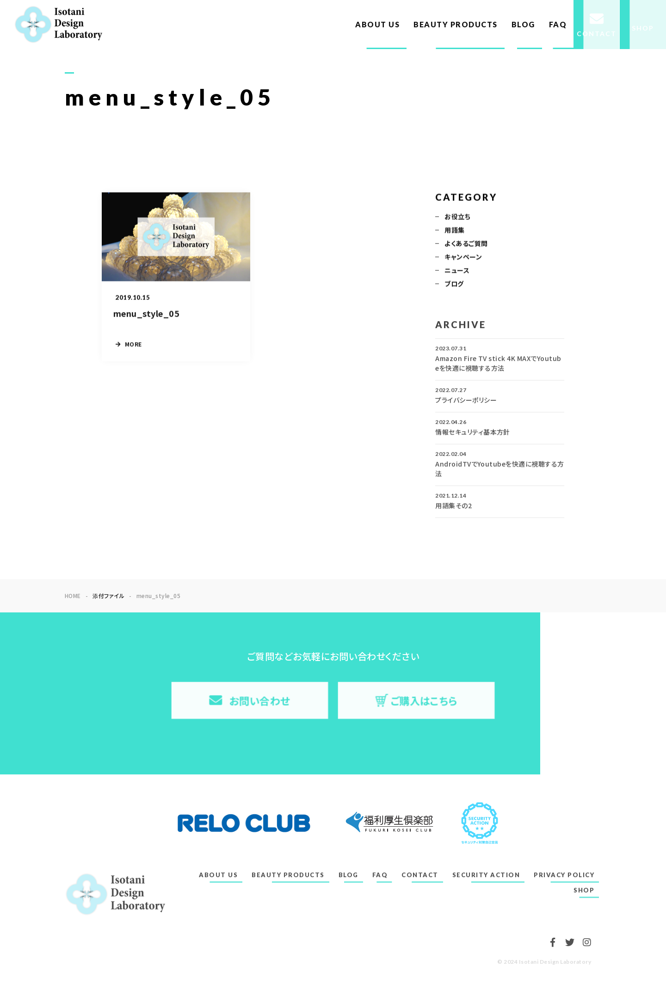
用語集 (454, 230)
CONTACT (419, 875)
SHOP (584, 890)
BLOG (523, 24)
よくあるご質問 (465, 244)
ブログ (453, 284)
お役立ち (457, 217)
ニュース (456, 270)
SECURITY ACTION (486, 875)
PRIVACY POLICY (564, 875)
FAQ (558, 24)
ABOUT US (377, 24)
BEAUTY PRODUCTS (455, 24)
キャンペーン (463, 257)
